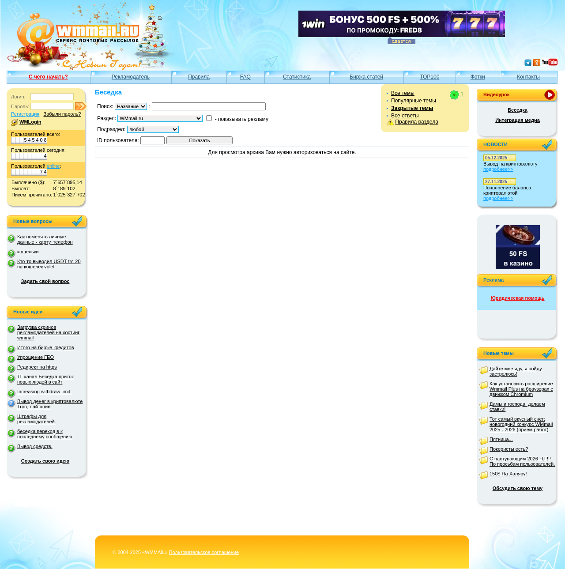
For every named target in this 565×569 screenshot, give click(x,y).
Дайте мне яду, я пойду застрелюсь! (516, 371)
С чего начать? (48, 77)
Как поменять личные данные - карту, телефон (45, 239)
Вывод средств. (35, 446)
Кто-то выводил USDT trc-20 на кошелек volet (49, 264)
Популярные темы (413, 101)
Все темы (402, 93)
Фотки (478, 77)
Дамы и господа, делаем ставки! (517, 406)
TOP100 (429, 77)
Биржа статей (366, 77)
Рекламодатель (131, 77)
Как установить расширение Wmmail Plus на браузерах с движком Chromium (521, 389)
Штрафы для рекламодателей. (36, 419)
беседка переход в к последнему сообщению (44, 434)
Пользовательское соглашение (204, 552)
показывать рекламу (243, 119)
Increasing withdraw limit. (44, 391)
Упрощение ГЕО (35, 357)
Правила (199, 77)
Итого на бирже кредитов (45, 347)
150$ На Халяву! (508, 473)
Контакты (528, 77)
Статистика (297, 77)
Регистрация (25, 114)
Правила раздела (416, 122)
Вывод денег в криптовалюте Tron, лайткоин (50, 404)
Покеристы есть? (509, 449)
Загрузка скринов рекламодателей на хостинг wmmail (48, 332)
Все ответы (405, 116)
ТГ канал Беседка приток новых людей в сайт (45, 379)
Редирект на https (37, 366)
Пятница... (501, 439)
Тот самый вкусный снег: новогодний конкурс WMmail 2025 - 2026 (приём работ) (521, 424)
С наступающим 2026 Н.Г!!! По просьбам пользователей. (522, 461)
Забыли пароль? (62, 114)
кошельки (28, 251)
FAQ (245, 77)
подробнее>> (498, 169)
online (53, 166)
